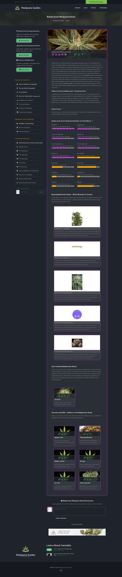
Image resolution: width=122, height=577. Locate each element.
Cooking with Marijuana (24, 108)
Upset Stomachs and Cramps (26, 182)
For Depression (22, 151)
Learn (85, 8)
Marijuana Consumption (25, 100)
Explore (77, 8)
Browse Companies (23, 127)
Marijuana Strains (58, 20)
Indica (68, 20)
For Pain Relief (22, 159)
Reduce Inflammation (24, 178)
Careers (93, 8)
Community (103, 8)
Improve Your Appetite (24, 174)
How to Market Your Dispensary (63, 549)
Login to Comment (61, 518)
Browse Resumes (23, 131)
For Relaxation (22, 155)
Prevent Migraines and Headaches (28, 171)
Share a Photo (25, 69)
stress (62, 71)
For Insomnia (22, 167)
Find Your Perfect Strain (96, 2)
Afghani (87, 75)
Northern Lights (68, 83)
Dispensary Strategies (24, 112)
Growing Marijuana (23, 104)
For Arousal (21, 163)
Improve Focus (22, 147)
